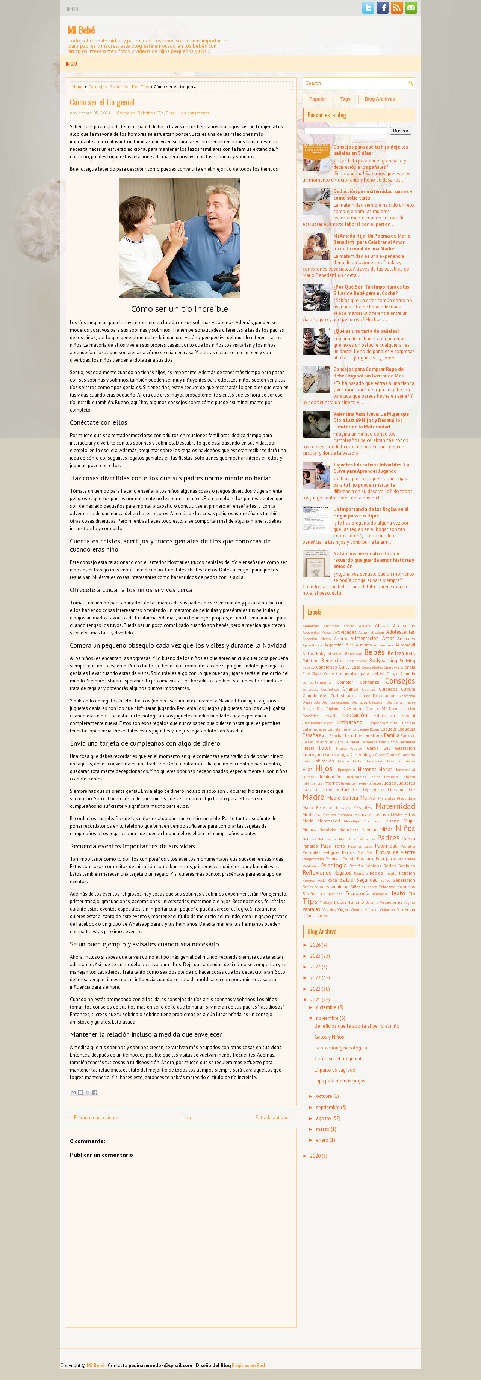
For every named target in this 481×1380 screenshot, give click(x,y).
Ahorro (341, 638)
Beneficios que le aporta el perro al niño (357, 1026)
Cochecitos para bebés (360, 673)
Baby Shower (329, 653)
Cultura (408, 689)
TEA (322, 893)
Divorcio (372, 708)
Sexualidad (338, 886)
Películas (312, 852)
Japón (376, 783)
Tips (145, 86)
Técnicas (335, 893)
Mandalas (386, 798)
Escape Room (368, 729)
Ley (366, 789)
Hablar (357, 761)
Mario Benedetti (318, 807)
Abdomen (331, 625)
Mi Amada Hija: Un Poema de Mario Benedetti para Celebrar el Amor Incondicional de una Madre (372, 242)
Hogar (385, 769)
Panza (408, 839)
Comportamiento (317, 682)
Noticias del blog (332, 839)
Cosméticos (330, 689)
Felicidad (351, 741)
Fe (305, 741)
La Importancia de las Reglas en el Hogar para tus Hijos (370, 512)
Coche (329, 673)
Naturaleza (349, 829)
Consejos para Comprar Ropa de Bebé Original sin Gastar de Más (368, 372)
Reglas (376, 873)
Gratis (392, 754)
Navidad (370, 829)
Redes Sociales (399, 866)
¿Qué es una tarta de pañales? (366, 331)
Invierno (364, 783)
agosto (323, 1118)
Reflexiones (317, 872)
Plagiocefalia (313, 858)
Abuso (382, 625)
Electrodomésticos (317, 722)
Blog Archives (380, 99)
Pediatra (408, 846)
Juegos (389, 783)
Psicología (334, 865)
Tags (345, 99)
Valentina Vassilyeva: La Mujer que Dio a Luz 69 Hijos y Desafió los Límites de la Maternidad (371, 420)
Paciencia (367, 839)
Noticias (309, 839)
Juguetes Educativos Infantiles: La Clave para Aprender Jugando (371, 468)
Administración (371, 632)
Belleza (396, 653)
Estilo (323, 735)
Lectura (342, 789)
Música (309, 829)
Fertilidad (407, 741)
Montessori (329, 821)
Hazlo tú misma (400, 761)
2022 (315, 989)
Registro (361, 873)
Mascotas (362, 807)
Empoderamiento (382, 722)
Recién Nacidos (365, 866)
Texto (397, 893)
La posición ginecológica (341, 1048)
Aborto (348, 625)
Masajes (343, 807)
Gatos (372, 748)
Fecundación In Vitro (325, 741)
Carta (344, 667)
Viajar (342, 909)
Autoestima (383, 645)
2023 (315, 977)
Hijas (308, 769)
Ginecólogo (362, 754)
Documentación (402, 708)
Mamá (367, 797)
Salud (347, 879)
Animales (406, 638)
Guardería (406, 754)
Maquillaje (406, 798)
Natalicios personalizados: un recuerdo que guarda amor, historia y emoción (373, 560)
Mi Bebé (81, 29)
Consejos (97, 86)
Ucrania (372, 902)
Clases (317, 673)
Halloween (374, 761)
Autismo (364, 645)
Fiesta (309, 748)
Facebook (373, 735)
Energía (408, 722)
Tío (134, 86)
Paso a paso (360, 846)
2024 (315, 967)
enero (322, 1140)
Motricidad (372, 821)
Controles (310, 689)
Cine (306, 673)
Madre (313, 797)
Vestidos (329, 909)
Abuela (365, 625)
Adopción (310, 638)
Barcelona (353, 653)
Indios (375, 776)
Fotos (325, 748)
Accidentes (311, 632)
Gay (386, 748)
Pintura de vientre (395, 852)
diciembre (326, 1007)
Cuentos (368, 689)
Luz (412, 789)
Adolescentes (400, 632)
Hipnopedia (345, 769)
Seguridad (367, 880)
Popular (317, 99)
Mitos (409, 814)
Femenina (369, 741)
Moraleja (351, 821)
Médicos (329, 814)
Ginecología (337, 754)
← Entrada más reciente (93, 1117)
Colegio (392, 673)
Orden (353, 839)
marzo (323, 1129)
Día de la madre (400, 702)
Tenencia (379, 893)
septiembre (328, 1107)
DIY (384, 708)
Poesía (349, 858)
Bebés (374, 652)
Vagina (409, 902)
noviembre (327, 1018)
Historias (367, 769)
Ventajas (311, 909)
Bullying (407, 660)
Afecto (326, 638)
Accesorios (404, 625)
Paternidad (386, 846)
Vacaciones (391, 902)
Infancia (391, 776)
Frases (341, 748)
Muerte (392, 821)
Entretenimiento (342, 729)
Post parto (386, 858)
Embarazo (350, 722)
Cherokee (391, 667)
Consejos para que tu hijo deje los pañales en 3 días (370, 150)
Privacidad (406, 858)
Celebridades (372, 667)
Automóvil (405, 645)
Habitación (323, 761)
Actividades (345, 632)
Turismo (356, 902)
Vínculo (371, 909)
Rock (321, 880)
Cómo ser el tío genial (102, 102)
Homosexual (405, 769)
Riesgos (309, 880)
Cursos (365, 695)
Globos (380, 754)
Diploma (333, 708)
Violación (387, 909)
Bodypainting (383, 660)
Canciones (326, 667)
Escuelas (406, 729)
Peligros (331, 852)
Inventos (348, 783)
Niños (405, 828)
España (310, 735)
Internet (332, 783)
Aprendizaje (312, 645)
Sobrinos (119, 86)
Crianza (350, 689)
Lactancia (311, 789)
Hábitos (342, 761)
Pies (369, 852)
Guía (306, 761)
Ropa (332, 880)
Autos (308, 653)
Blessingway (356, 660)
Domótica (311, 715)
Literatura (397, 789)
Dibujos (309, 708)
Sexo (320, 886)
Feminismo (388, 741)
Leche (327, 789)
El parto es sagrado (335, 1070)
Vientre (357, 909)
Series (308, 886)
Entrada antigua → (275, 1117)
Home (78, 86)
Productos (311, 866)
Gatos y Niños (329, 1037)
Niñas (387, 829)
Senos (385, 880)
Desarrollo (311, 702)
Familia (391, 735)
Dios (320, 708)
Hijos (324, 768)
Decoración (384, 695)
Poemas (333, 858)
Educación (354, 715)
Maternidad (395, 806)
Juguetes (406, 783)
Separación (404, 880)
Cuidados (388, 689)
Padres (388, 838)
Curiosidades (343, 695)
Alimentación (365, 638)
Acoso (326, 632)
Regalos (342, 873)
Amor (388, 638)
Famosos (408, 735)
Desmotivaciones (335, 702)
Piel (360, 852)
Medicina (312, 814)
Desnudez (359, 702)
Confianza (369, 682)
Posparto (366, 858)
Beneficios (332, 660)
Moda (308, 821)
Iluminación (330, 776)
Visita (322, 915)
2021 (315, 1000)
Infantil (408, 776)
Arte (350, 645)
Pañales (310, 846)
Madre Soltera (342, 798)
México (396, 814)
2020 (315, 1156)
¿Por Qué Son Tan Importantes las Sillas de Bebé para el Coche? (371, 290)
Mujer (409, 821)
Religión (407, 873)
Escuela (388, 729)
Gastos (356, 748)
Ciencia (408, 667)
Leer (356, 789)
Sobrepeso (387, 886)
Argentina (334, 645)
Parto (340, 846)
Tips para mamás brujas (340, 1081)
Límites (378, 789)
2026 (315, 945)
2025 (315, 956)
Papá (326, 846)
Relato (391, 873)
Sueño (309, 893)
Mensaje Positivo (371, 814)
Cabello (309, 667)
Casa (356, 667)
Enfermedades (314, 729)
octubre (324, 1096)
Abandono (311, 625)
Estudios (353, 735)
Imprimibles (356, 776)
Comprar (345, 682)
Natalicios (327, 829)
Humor (308, 776)
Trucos (340, 902)
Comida (408, 673)
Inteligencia (312, 783)
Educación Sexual (394, 715)
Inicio (72, 9)
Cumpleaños (315, 695)
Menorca (344, 814)
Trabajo (326, 902)
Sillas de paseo (364, 886)
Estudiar (337, 735)
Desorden (376, 702)
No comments (194, 113)
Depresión (407, 695)
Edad (330, 715)
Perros (348, 852)
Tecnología (357, 893)
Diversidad (353, 708)
